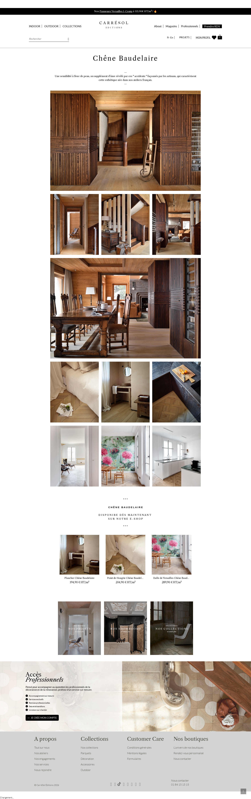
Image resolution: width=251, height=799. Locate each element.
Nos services (41, 764)
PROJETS (184, 37)
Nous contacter (182, 758)
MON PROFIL (203, 37)
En (171, 37)
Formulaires (134, 758)
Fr (168, 37)
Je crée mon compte (44, 717)
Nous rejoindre (43, 770)
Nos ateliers (41, 753)
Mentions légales (136, 753)
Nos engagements (44, 758)
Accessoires (87, 764)
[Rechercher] (49, 39)
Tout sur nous (41, 747)
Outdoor (86, 770)
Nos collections (89, 747)
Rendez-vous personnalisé (189, 753)
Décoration (87, 758)
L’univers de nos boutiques (188, 747)
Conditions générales (139, 747)
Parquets (86, 753)
